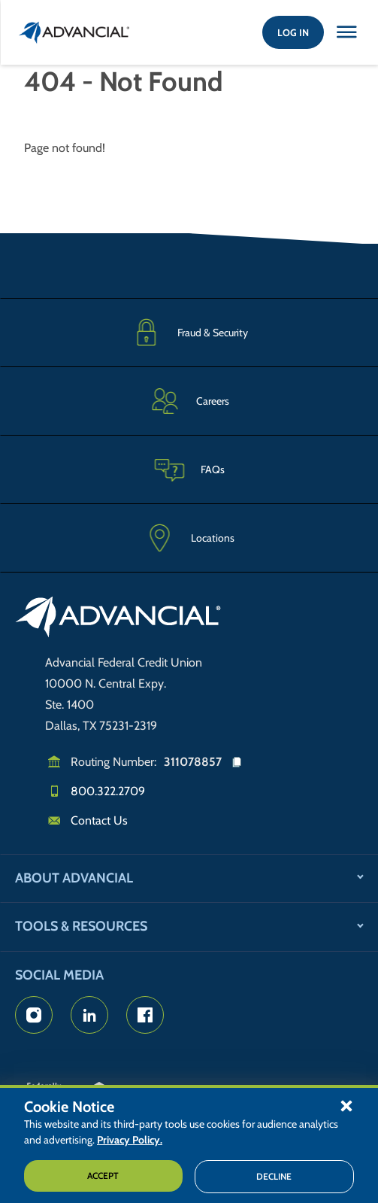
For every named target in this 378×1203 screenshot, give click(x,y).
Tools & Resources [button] (81, 926)
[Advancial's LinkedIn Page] (89, 1015)
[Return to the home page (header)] (74, 32)
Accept (103, 1175)
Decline (274, 1176)
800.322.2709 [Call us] (108, 791)
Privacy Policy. (129, 1140)
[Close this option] (346, 32)
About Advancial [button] (74, 878)
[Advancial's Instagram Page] (34, 1015)
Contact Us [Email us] (99, 820)
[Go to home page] (118, 619)
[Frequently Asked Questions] (189, 469)
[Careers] (189, 400)
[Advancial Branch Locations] (189, 538)
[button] (346, 1105)
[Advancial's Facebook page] (145, 1015)
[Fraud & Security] (189, 332)
